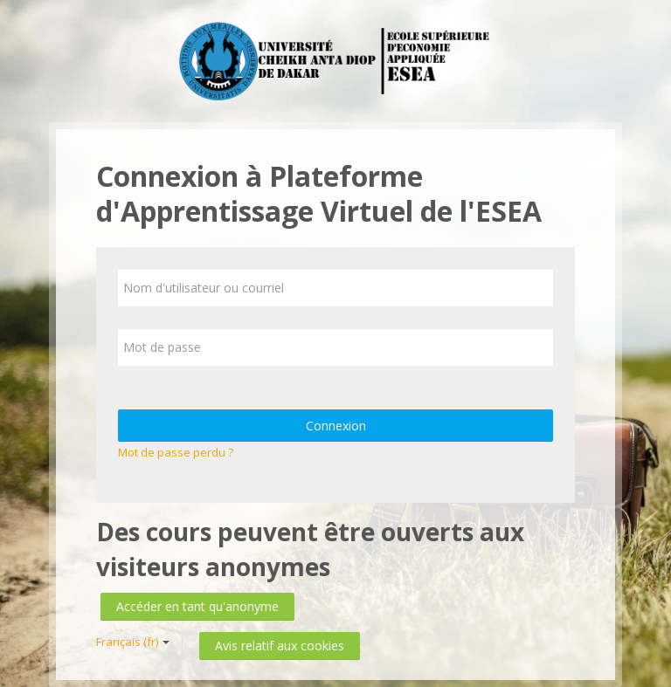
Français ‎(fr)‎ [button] (132, 641)
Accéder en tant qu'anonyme (197, 606)
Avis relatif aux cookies (279, 645)
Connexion (336, 425)
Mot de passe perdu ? (175, 452)
